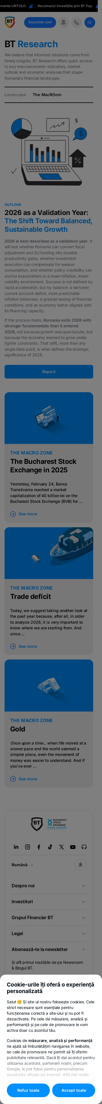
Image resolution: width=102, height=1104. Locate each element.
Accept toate (73, 1090)
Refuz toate (28, 1090)
